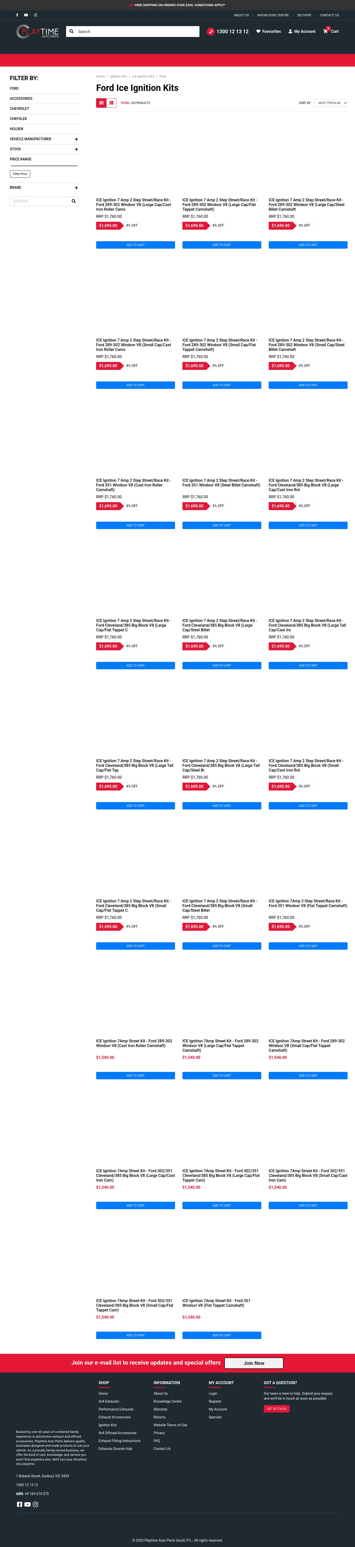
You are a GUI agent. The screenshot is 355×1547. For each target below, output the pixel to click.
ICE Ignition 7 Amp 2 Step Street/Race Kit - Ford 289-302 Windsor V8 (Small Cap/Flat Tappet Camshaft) (219, 345)
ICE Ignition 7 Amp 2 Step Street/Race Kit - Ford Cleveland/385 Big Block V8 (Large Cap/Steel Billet (219, 625)
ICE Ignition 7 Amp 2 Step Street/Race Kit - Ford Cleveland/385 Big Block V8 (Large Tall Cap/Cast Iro (307, 625)
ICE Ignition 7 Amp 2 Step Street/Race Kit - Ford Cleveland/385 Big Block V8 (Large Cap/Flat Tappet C (133, 625)
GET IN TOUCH (276, 1408)
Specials (215, 1417)
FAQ (157, 1441)
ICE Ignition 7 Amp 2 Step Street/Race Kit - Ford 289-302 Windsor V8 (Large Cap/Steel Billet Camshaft (306, 205)
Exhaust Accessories (115, 1417)
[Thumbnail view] (101, 103)
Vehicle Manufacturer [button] (44, 139)
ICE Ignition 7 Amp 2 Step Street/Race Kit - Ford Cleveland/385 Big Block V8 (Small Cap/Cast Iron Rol (306, 765)
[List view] (111, 103)
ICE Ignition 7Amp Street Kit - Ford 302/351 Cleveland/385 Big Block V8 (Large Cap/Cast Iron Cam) (135, 1176)
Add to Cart (135, 245)
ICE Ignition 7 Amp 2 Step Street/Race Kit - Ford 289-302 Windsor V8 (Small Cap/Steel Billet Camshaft (306, 345)
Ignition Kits (108, 1425)
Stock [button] (44, 149)
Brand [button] (44, 187)
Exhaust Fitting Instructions (120, 1441)
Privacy (159, 1433)
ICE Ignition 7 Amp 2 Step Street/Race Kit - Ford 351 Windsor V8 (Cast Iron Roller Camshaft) (133, 485)
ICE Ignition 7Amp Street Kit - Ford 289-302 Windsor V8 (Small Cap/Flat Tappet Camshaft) (307, 1046)
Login (213, 1393)
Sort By (305, 103)
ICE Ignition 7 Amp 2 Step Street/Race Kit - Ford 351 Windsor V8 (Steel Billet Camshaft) (221, 482)
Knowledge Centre (167, 1401)
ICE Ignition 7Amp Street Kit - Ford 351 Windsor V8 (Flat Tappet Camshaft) (216, 1303)
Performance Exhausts (116, 1409)
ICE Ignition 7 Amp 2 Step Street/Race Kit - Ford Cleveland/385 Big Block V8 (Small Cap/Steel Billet (219, 906)
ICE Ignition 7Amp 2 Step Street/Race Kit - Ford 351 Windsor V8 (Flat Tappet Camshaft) (308, 903)
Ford (14, 88)
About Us (161, 1393)
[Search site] (71, 31)
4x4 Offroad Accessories (118, 1433)
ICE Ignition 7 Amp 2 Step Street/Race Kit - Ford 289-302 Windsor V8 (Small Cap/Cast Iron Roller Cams (133, 345)
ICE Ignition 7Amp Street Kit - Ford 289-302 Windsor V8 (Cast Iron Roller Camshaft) (134, 1043)
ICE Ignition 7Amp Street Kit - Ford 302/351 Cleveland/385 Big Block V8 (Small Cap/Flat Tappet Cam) (134, 1305)
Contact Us (162, 1449)
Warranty (160, 1409)
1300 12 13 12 (228, 31)
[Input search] (132, 31)
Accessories (21, 99)
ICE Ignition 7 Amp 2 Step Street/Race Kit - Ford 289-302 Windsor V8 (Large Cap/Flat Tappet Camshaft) (219, 205)
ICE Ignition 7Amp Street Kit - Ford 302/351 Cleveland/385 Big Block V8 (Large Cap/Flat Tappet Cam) (221, 1176)
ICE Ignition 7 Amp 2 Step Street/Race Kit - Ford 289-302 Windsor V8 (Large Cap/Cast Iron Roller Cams (133, 205)
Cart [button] (331, 30)
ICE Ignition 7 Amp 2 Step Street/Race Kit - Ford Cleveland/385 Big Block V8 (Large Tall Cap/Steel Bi (221, 765)
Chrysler (18, 119)
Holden (16, 129)
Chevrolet (19, 109)
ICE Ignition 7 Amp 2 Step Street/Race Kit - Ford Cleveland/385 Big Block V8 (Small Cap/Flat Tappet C (133, 906)
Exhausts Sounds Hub (115, 1449)
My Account (218, 1409)
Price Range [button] (21, 159)
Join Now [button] (254, 1363)
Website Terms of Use (170, 1425)
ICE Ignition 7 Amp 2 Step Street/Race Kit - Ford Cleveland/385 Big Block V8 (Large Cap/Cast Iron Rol (306, 485)
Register (215, 1401)
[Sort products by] (331, 103)
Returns (159, 1417)
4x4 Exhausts (109, 1401)
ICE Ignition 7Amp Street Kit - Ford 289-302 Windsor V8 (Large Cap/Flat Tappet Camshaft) (220, 1046)
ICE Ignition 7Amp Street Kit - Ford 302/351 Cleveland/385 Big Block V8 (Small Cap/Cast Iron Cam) (308, 1176)
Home (103, 1393)
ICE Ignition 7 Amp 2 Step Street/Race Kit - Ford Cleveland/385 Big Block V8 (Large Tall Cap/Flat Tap (134, 765)
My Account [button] (302, 31)
